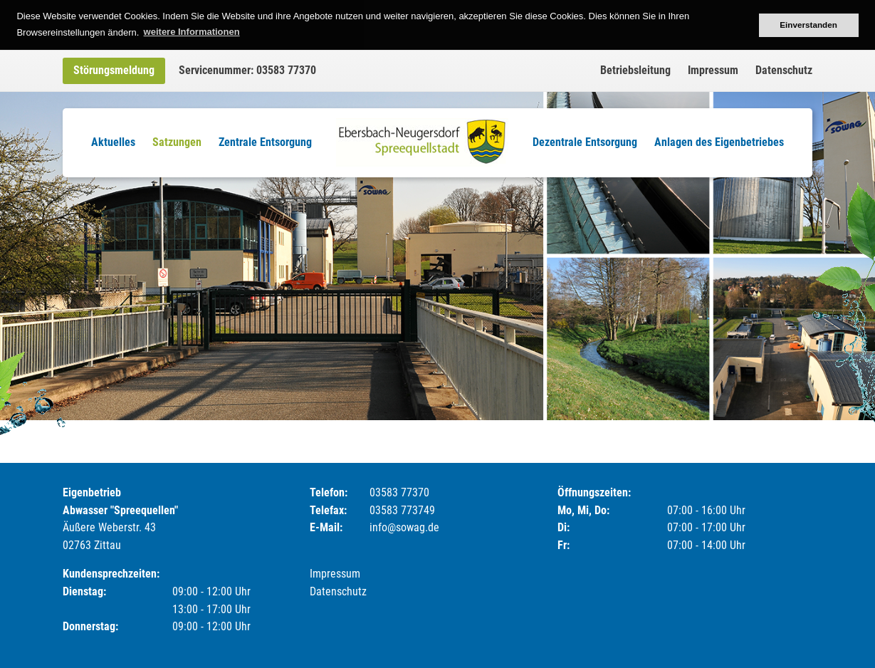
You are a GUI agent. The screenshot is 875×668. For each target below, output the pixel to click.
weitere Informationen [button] (192, 31)
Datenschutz (783, 70)
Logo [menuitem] (422, 142)
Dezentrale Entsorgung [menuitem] (585, 142)
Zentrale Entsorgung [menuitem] (265, 142)
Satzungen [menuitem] (176, 142)
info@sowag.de (404, 527)
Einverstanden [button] (808, 24)
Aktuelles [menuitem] (113, 142)
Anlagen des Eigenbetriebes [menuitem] (719, 142)
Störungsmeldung (113, 70)
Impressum (713, 70)
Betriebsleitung (635, 70)
